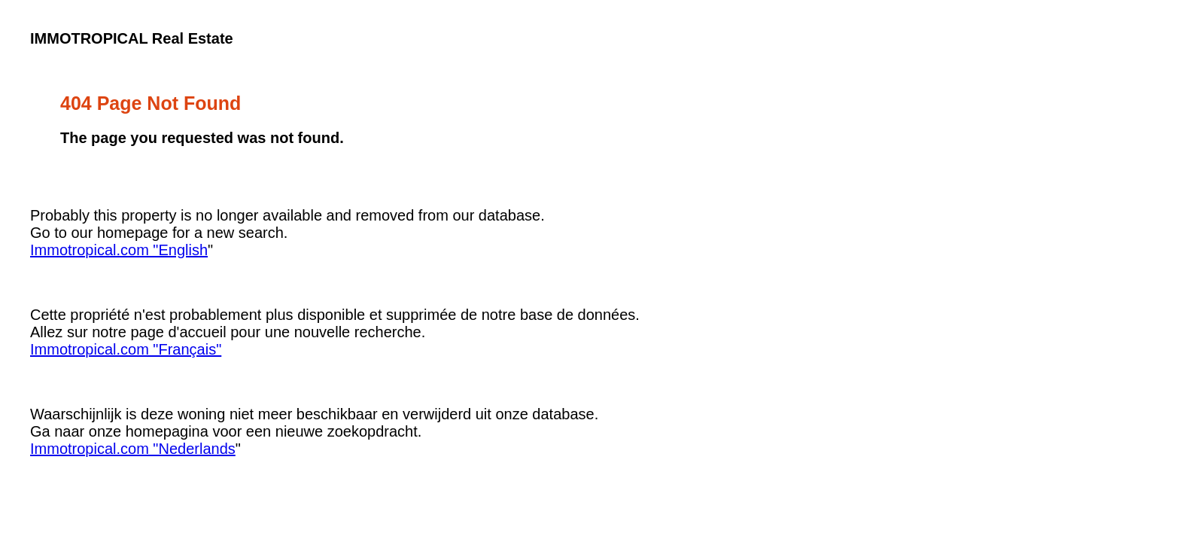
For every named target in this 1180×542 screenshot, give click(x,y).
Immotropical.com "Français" (125, 349)
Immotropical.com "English (119, 250)
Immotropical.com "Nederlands (133, 448)
